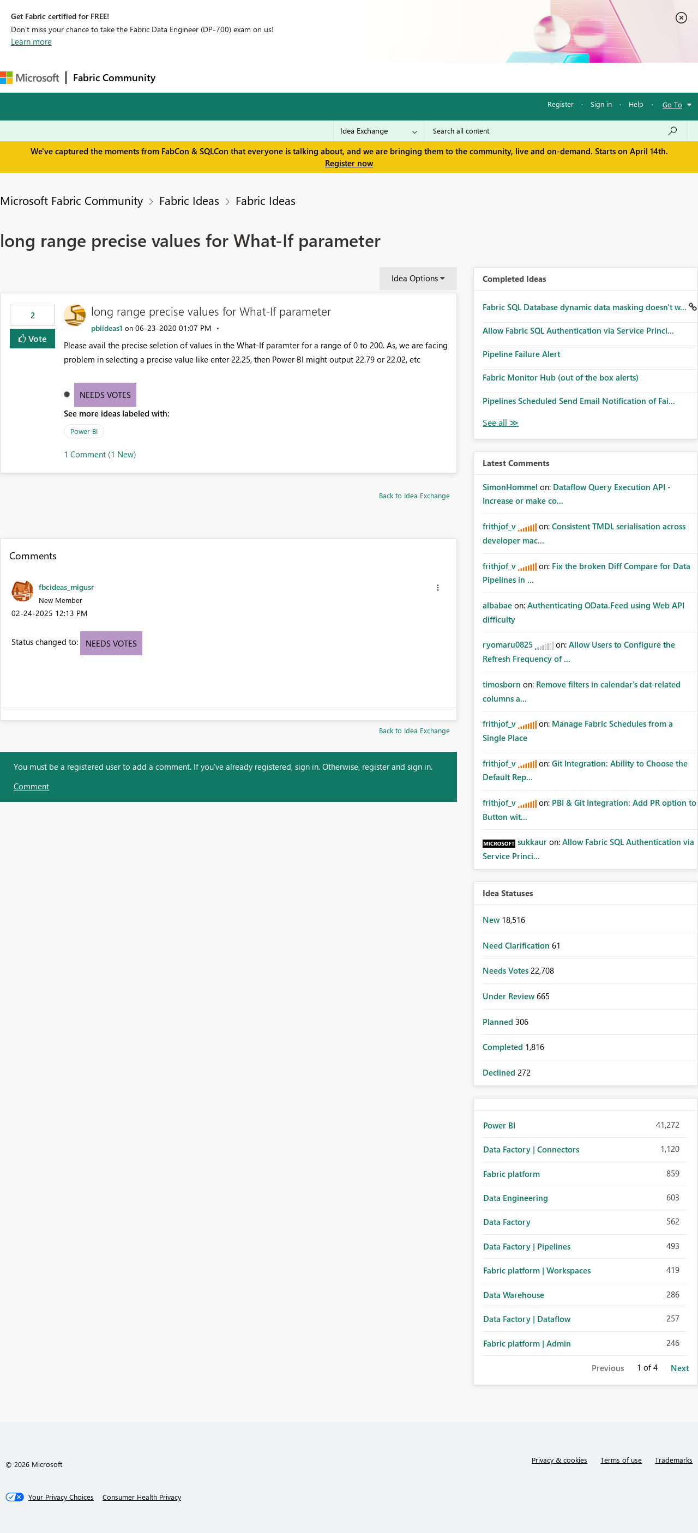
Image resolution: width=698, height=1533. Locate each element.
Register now (349, 163)
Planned (499, 1021)
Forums (180, 77)
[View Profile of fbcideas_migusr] (66, 586)
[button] (438, 587)
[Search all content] (555, 130)
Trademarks (674, 1459)
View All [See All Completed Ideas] (501, 423)
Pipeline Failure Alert (521, 353)
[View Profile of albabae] (497, 605)
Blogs (370, 77)
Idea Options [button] (415, 278)
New (492, 919)
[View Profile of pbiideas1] (107, 328)
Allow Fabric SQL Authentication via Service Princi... (578, 330)
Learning (412, 77)
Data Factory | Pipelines (526, 1246)
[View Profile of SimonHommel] (510, 486)
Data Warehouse (513, 1294)
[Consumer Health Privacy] (142, 1497)
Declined (500, 1072)
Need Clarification (517, 945)
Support (458, 77)
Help (636, 103)
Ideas (272, 77)
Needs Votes (105, 394)
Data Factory (507, 1221)
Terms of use (621, 1459)
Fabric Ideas (189, 200)
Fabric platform (511, 1173)
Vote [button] (36, 338)
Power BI (84, 431)
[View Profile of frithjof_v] (499, 526)
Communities (321, 77)
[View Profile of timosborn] (502, 684)
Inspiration (228, 77)
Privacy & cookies (559, 1459)
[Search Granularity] (379, 130)
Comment (31, 786)
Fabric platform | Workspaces (537, 1270)
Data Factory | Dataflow (526, 1318)
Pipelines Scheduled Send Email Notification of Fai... (579, 400)
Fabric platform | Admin (527, 1343)
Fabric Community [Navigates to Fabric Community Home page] (114, 77)
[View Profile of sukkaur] (532, 841)
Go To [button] (672, 104)
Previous (608, 1367)
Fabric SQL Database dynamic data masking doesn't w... (586, 306)
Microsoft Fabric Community (71, 200)
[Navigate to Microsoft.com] (29, 77)
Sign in (601, 103)
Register (560, 103)
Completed (504, 1046)
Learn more (31, 41)
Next (680, 1367)
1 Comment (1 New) (100, 454)
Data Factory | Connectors (531, 1149)
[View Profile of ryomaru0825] (508, 644)
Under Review (510, 996)
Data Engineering (515, 1197)
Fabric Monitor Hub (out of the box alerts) (561, 377)
